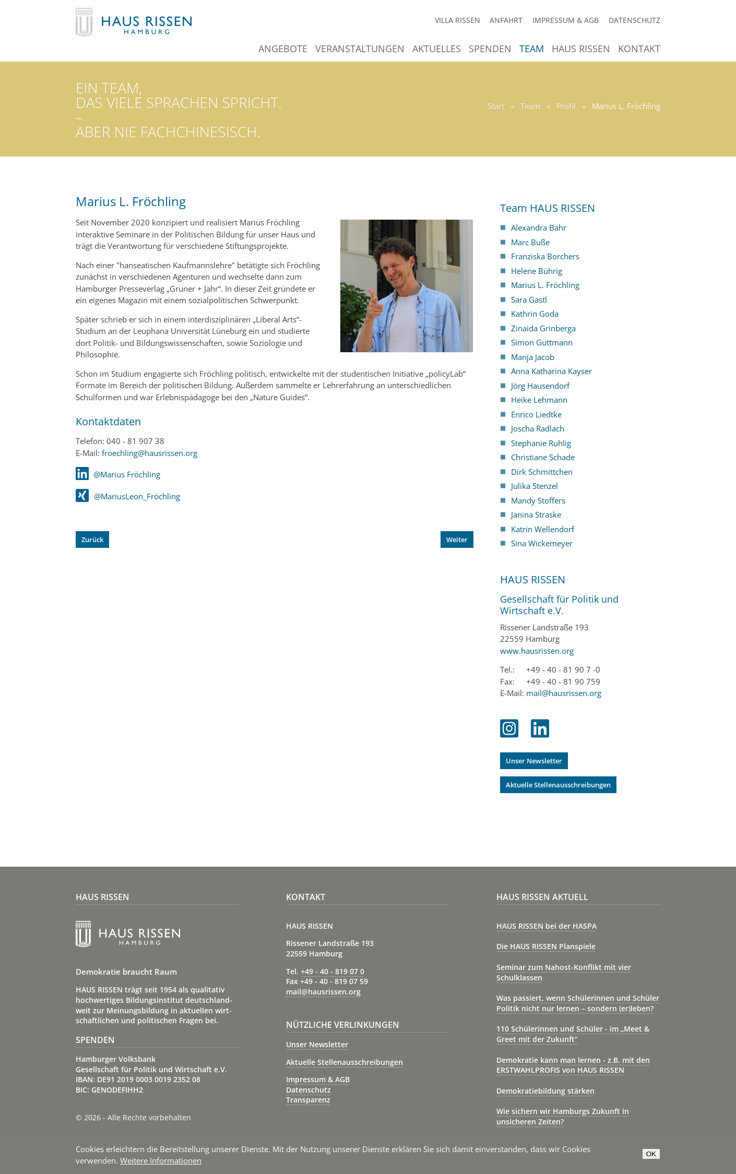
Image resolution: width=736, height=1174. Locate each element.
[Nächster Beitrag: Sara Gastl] (457, 539)
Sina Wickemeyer (542, 543)
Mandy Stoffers (538, 500)
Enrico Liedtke (536, 414)
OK (651, 1154)
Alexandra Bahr (538, 227)
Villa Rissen (457, 20)
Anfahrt (506, 20)
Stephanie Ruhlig (541, 443)
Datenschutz (634, 20)
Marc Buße (530, 242)
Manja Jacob (532, 357)
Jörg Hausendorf (540, 385)
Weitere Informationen (160, 1160)
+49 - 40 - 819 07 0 (332, 971)
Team (531, 49)
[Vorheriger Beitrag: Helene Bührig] (92, 539)
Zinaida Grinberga (543, 328)
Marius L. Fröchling (545, 285)
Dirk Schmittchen (542, 471)
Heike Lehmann (539, 399)
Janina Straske (536, 514)
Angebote (282, 49)
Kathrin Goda (535, 313)
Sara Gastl (529, 299)
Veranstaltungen (360, 49)
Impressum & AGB (565, 20)
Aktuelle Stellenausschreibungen (558, 784)
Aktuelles (436, 49)
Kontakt (639, 49)
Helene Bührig (536, 271)
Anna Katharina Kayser (551, 371)
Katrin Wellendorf (542, 529)
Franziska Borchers (545, 256)
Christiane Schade (543, 457)
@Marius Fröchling (118, 474)
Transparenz (308, 1100)
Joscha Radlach (537, 428)
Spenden (490, 49)
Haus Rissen (581, 49)
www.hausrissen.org (537, 650)
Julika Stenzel (534, 486)
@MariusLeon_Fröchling (128, 496)
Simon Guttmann (542, 342)
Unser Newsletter (534, 760)
